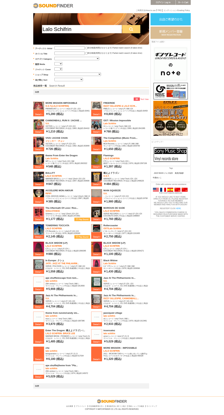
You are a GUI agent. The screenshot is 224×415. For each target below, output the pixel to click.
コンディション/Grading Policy (176, 10)
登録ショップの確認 (136, 406)
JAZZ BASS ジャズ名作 (163, 173)
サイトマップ (151, 406)
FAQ (159, 10)
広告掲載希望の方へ (96, 406)
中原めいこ (157, 178)
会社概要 (69, 406)
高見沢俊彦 (179, 173)
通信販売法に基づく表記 (116, 406)
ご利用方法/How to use (146, 10)
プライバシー (81, 406)
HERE (178, 208)
